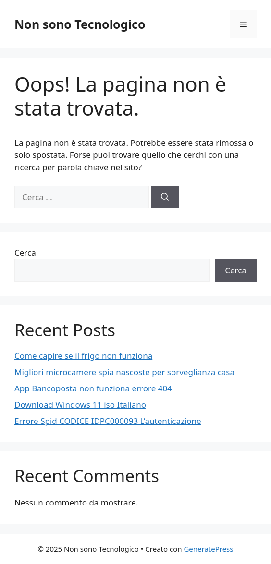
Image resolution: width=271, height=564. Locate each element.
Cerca (25, 252)
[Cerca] (165, 197)
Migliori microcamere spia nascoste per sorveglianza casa (124, 371)
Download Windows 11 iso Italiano (80, 404)
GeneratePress (208, 548)
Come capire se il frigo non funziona (83, 355)
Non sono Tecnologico (80, 24)
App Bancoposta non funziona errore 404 (93, 388)
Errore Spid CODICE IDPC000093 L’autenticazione (107, 420)
